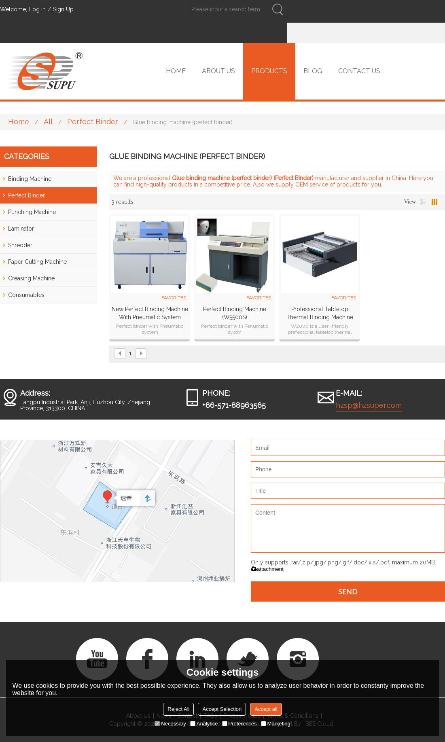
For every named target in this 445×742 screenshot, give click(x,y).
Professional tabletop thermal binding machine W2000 (319, 313)
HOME (176, 71)
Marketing (275, 724)
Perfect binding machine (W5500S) (234, 313)
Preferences (239, 724)
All (48, 121)
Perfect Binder (92, 121)
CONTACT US (359, 71)
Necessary (170, 724)
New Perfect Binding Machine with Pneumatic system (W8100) (150, 313)
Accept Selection (222, 709)
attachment (267, 569)
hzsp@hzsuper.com (369, 405)
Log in (37, 9)
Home (18, 121)
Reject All (178, 709)
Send (348, 591)
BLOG (312, 71)
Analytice (204, 724)
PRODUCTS (269, 71)
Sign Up (63, 9)
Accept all (265, 709)
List (423, 202)
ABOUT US (218, 71)
